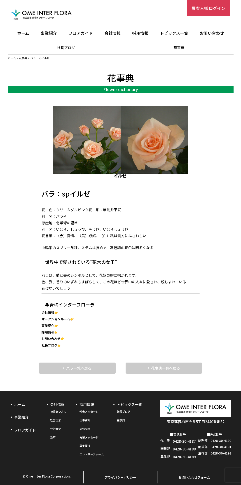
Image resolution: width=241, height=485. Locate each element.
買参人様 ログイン (208, 8)
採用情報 (140, 33)
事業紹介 (49, 33)
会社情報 (112, 33)
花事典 (178, 47)
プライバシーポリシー (120, 470)
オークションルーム (56, 319)
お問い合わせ (212, 33)
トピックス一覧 (174, 33)
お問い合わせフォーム (194, 470)
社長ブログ (66, 47)
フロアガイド (80, 33)
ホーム (23, 33)
